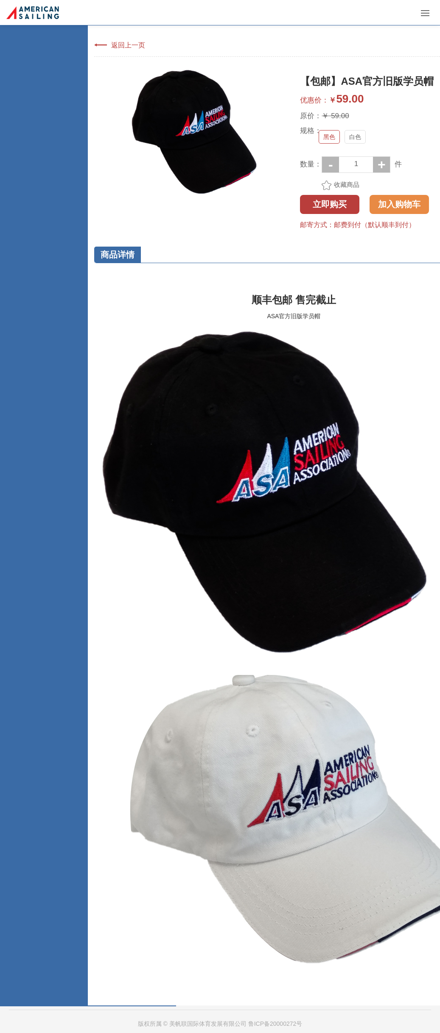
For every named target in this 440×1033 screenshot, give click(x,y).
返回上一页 (128, 45)
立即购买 (330, 204)
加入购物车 (399, 204)
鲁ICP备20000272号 (275, 1023)
